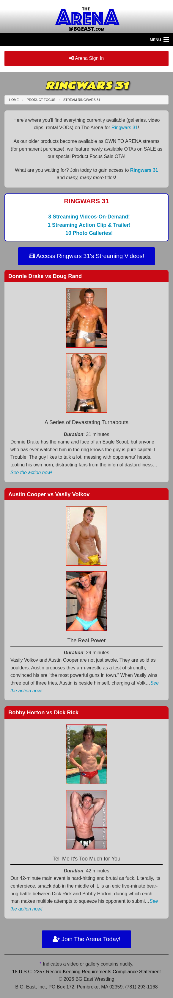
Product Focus (41, 99)
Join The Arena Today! (87, 939)
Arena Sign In (86, 58)
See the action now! (31, 472)
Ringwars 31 (124, 127)
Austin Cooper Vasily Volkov (49, 494)
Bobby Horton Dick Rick (43, 712)
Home (14, 99)
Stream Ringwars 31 (81, 99)
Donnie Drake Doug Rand (45, 276)
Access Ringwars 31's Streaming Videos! (86, 256)
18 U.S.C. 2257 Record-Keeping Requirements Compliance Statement (86, 971)
